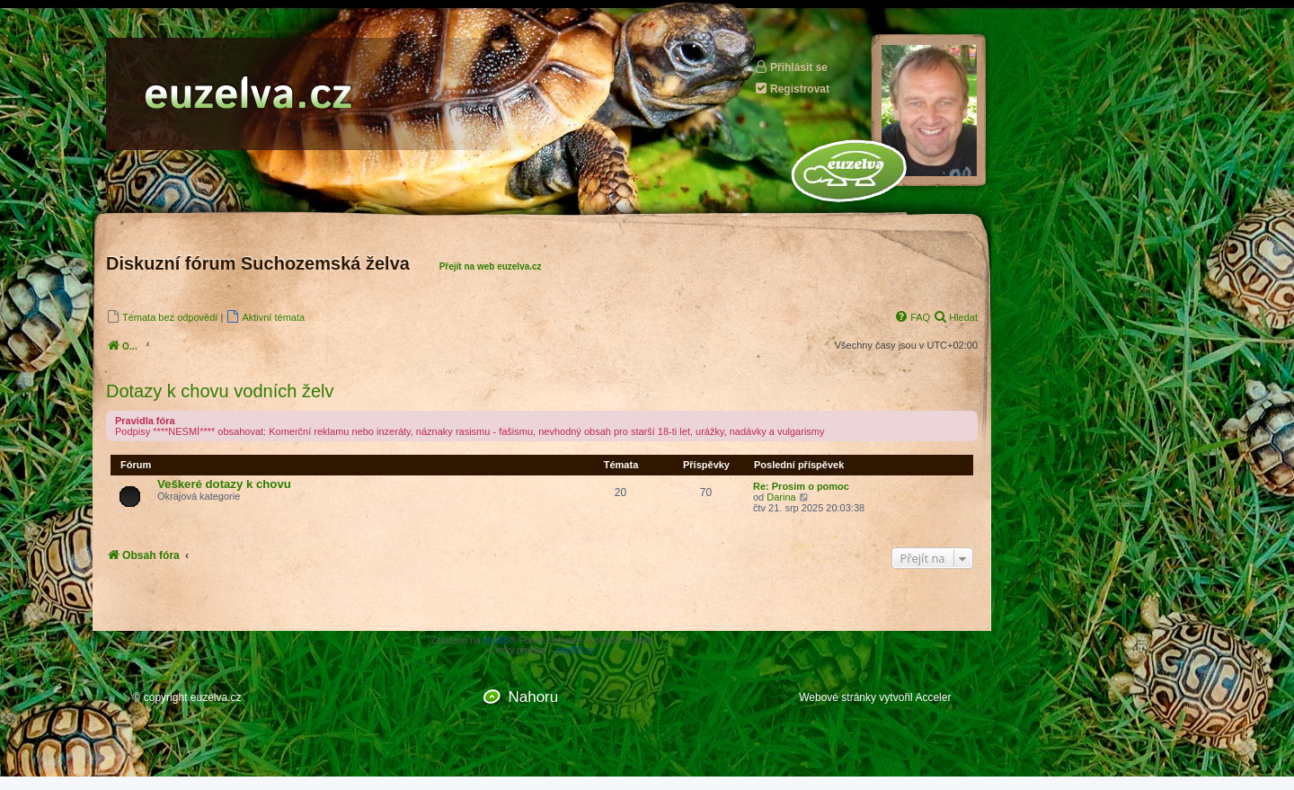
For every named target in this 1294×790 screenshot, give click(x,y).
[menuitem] (161, 317)
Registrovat (791, 88)
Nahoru (533, 697)
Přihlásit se (791, 67)
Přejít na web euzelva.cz (490, 266)
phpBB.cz (575, 650)
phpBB (496, 640)
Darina (781, 497)
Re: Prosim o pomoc (801, 486)
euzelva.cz (216, 697)
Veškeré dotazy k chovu (224, 484)
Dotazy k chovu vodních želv (219, 391)
